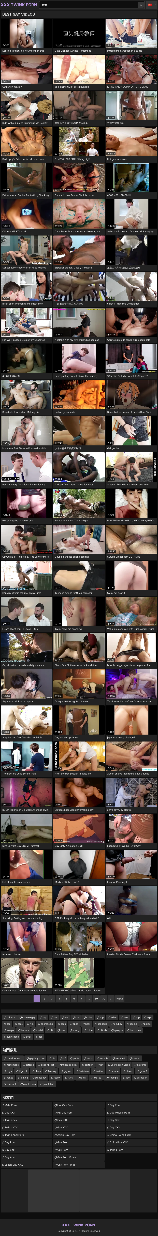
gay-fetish (48, 1084)
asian (114, 1017)
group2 (143, 1071)
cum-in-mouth (14, 1058)
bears (90, 1058)
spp (138, 1017)
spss (62, 1030)
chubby (118, 1023)
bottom (25, 1030)
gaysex (67, 1071)
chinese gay (28, 1017)
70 (103, 998)
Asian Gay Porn (66, 1135)
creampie (113, 1077)
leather (100, 1071)
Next (120, 998)
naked (10, 1077)
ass (40, 1036)
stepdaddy (41, 1077)
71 (111, 998)
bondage (102, 1023)
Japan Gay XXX (14, 1164)
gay (128, 1077)
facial (83, 1077)
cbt (53, 1058)
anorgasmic (47, 1023)
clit (51, 1030)
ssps (149, 1017)
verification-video (120, 1064)
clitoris (103, 1030)
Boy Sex (10, 1149)
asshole (104, 1058)
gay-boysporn (37, 1058)
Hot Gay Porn (65, 1105)
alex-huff (120, 1058)
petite (76, 1058)
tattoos (30, 1064)
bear (87, 1023)
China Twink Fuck (120, 1135)
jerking (24, 1077)
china (89, 1017)
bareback (142, 1077)
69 (96, 998)
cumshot (11, 1084)
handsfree (135, 1030)
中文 (151, 5)
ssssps (10, 1030)
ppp (101, 1017)
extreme (141, 1064)
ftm (32, 1023)
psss (20, 1023)
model (39, 1030)
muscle (115, 1071)
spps (75, 1023)
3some (133, 1023)
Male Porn (11, 1105)
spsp (63, 1023)
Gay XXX (10, 1112)
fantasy (52, 1071)
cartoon (89, 1064)
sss (55, 1017)
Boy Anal (10, 1157)
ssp (44, 1017)
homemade (13, 1064)
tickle (90, 1030)
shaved (136, 1058)
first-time (84, 1071)
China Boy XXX (119, 1142)
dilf (64, 1058)
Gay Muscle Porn (120, 1112)
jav (102, 1064)
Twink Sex (11, 1120)
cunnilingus (13, 1036)
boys (9, 1071)
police (147, 1023)
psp (8, 1023)
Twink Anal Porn (14, 1135)
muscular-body (69, 1064)
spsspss (118, 1030)
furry (70, 1077)
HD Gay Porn (65, 1112)
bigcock (23, 1071)
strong (76, 1030)
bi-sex (129, 1071)
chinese (11, 1017)
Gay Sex (62, 1142)
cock (28, 1036)
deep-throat (47, 1064)
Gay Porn (10, 1142)
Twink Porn (116, 1149)
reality (57, 1077)
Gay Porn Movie (66, 1157)
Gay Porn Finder (66, 1164)
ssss (126, 1017)
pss (66, 1017)
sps (77, 1017)
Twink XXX (11, 1127)
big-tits (97, 1077)
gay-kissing (29, 1084)
